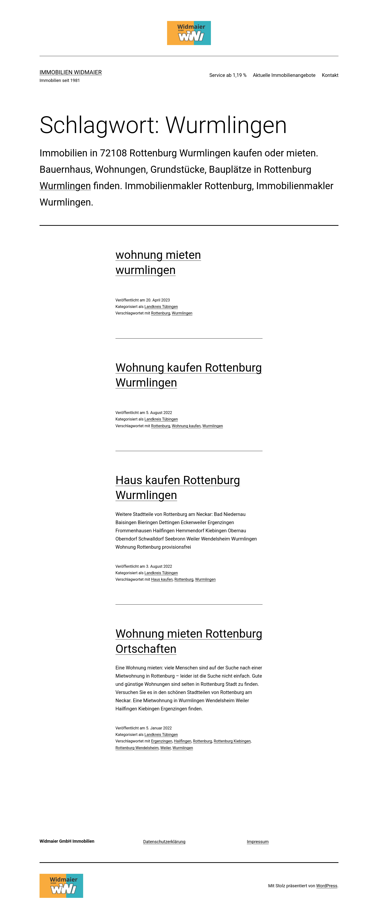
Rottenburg (160, 313)
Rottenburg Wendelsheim (137, 748)
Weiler (165, 748)
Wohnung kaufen (186, 426)
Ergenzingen (161, 741)
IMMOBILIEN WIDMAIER (71, 72)
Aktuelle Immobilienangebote (284, 75)
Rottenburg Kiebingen (232, 741)
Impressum (258, 841)
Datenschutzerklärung (164, 841)
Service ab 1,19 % (227, 75)
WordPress (326, 885)
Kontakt (330, 75)
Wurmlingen (65, 186)
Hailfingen (182, 741)
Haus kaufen (162, 579)
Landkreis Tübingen (161, 306)
